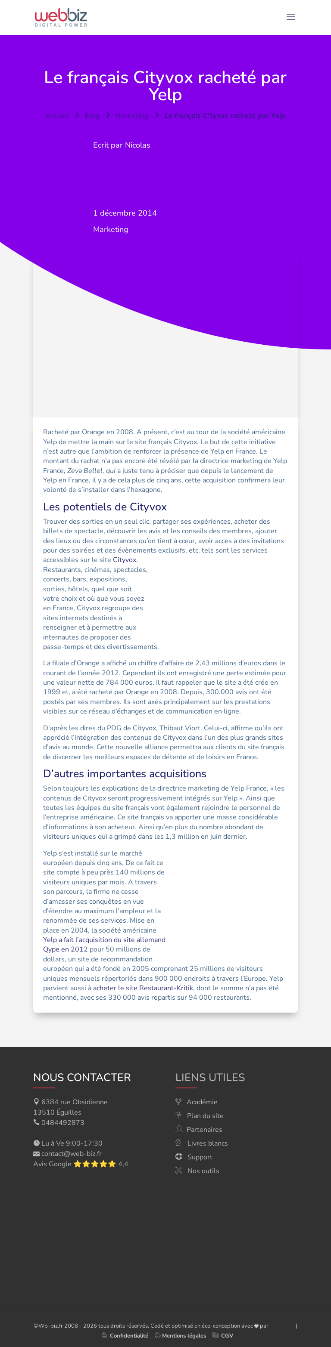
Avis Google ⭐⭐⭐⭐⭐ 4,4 (80, 1164)
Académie (202, 1102)
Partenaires (204, 1129)
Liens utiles (210, 1077)
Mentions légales (184, 1336)
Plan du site (205, 1116)
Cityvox (124, 560)
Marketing (110, 229)
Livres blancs (207, 1143)
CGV (227, 1336)
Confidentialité (125, 1336)
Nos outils (203, 1171)
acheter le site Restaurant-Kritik (143, 988)
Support (199, 1157)
